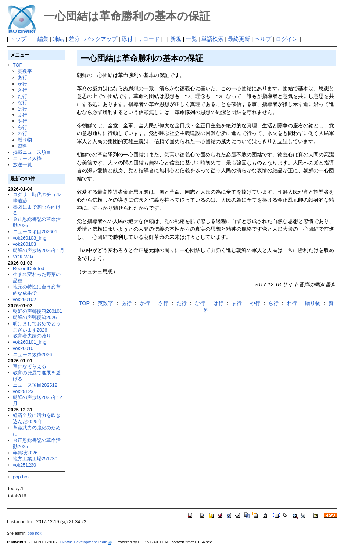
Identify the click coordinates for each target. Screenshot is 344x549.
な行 (22, 102)
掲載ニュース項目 (32, 152)
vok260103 (24, 244)
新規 (175, 39)
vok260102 (24, 299)
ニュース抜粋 (27, 158)
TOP (17, 65)
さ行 (22, 90)
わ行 (22, 133)
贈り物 (25, 139)
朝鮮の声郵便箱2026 (35, 317)
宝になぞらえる (29, 366)
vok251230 (24, 465)
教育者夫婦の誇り (32, 336)
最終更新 (239, 39)
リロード (148, 39)
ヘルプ (263, 39)
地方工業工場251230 (35, 458)
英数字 (25, 71)
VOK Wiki (23, 256)
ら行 (22, 127)
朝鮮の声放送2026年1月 (38, 250)
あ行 (22, 77)
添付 (127, 39)
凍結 (58, 39)
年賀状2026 (25, 453)
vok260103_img (30, 238)
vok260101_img (30, 342)
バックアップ (100, 39)
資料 (22, 146)
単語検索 (212, 39)
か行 (22, 83)
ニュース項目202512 (35, 385)
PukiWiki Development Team (85, 542)
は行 (22, 108)
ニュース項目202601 (35, 231)
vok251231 (24, 391)
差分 (74, 39)
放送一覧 (22, 164)
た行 (22, 96)
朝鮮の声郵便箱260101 (37, 311)
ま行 (22, 115)
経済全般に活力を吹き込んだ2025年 (37, 418)
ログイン (287, 39)
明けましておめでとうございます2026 (37, 327)
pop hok (21, 476)
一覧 (191, 39)
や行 (22, 121)
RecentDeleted (28, 268)
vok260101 (24, 348)
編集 (43, 39)
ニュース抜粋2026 (32, 354)
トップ (18, 39)
